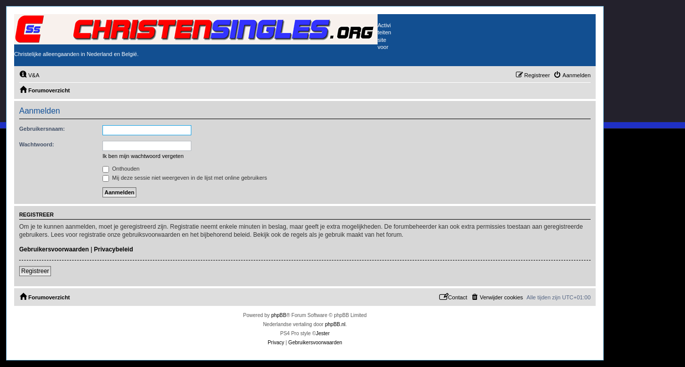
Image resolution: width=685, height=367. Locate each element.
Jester (323, 333)
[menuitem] (29, 75)
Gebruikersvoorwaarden (54, 249)
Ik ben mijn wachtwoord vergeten (143, 156)
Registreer (35, 271)
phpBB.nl (335, 324)
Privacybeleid (113, 249)
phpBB (278, 315)
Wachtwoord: (36, 144)
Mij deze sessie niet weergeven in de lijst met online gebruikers (184, 178)
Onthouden (121, 169)
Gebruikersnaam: (42, 129)
